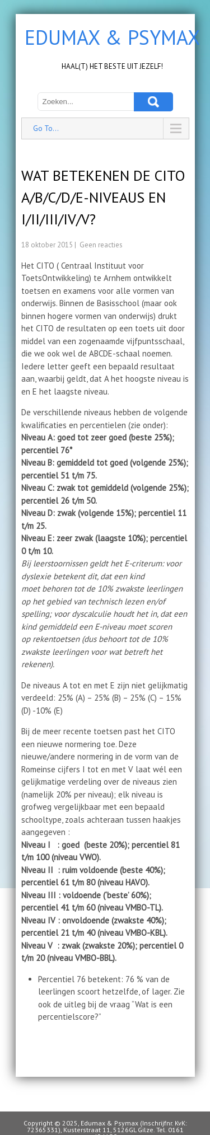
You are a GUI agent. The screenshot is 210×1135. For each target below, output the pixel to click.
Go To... (46, 128)
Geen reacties (101, 245)
